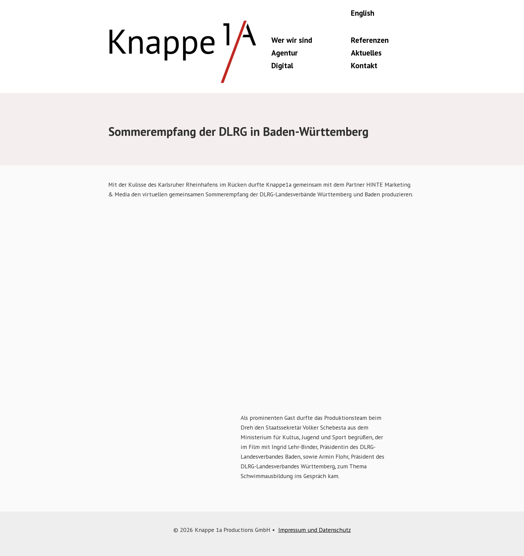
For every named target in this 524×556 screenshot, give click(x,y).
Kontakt (364, 65)
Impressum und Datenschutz (314, 530)
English (362, 13)
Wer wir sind (291, 40)
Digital (282, 65)
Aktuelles (366, 53)
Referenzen (370, 40)
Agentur (284, 53)
